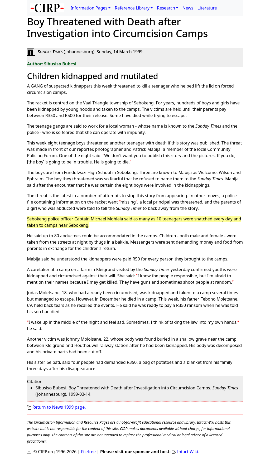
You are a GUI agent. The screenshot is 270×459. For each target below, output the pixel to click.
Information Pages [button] (88, 8)
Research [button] (166, 8)
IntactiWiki (187, 452)
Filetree (88, 452)
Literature (207, 8)
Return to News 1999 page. (59, 407)
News (187, 8)
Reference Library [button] (132, 8)
